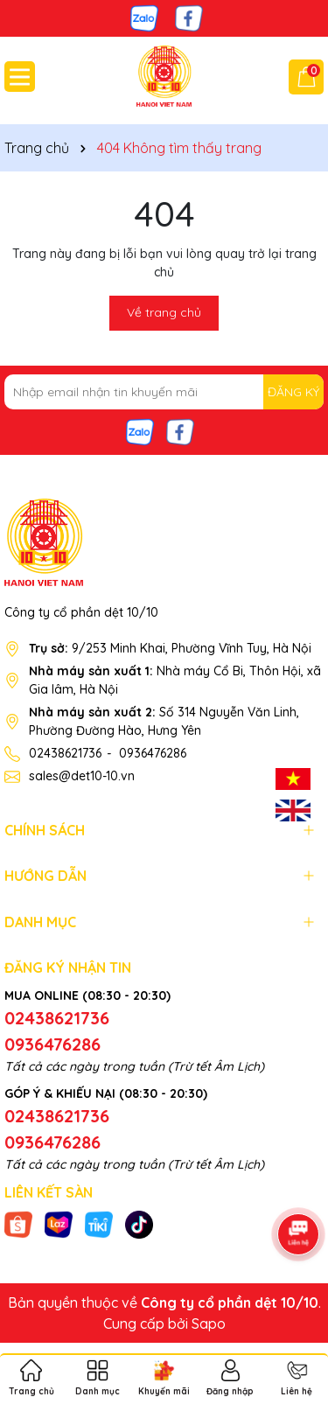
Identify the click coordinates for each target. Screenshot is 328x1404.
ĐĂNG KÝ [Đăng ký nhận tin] (293, 392)
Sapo (209, 1323)
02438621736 (65, 753)
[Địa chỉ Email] (164, 391)
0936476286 (152, 753)
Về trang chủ (164, 312)
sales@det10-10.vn (82, 776)
